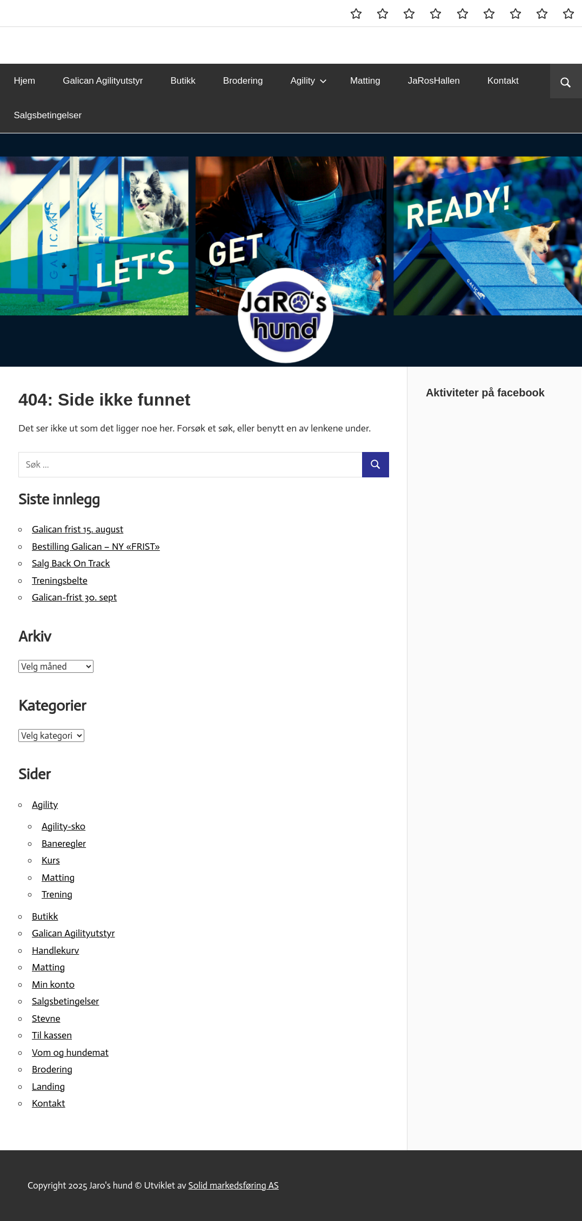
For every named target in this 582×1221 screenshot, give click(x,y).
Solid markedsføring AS (234, 1185)
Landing (48, 1086)
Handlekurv (55, 950)
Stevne (46, 1018)
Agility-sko (63, 826)
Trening (57, 894)
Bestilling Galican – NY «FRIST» (96, 546)
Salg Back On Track (71, 563)
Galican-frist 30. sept (74, 597)
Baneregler (64, 843)
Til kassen (52, 1035)
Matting (365, 81)
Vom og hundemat (70, 1052)
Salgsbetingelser (48, 115)
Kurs (51, 860)
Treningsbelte (60, 580)
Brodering (243, 81)
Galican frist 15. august (77, 529)
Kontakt (503, 81)
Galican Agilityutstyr (103, 81)
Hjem (25, 81)
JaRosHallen (434, 81)
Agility (309, 81)
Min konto (53, 984)
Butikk (183, 81)
